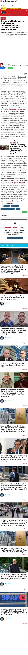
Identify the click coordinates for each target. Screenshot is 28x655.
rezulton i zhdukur (19, 182)
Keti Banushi (7, 337)
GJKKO (17, 78)
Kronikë (3, 18)
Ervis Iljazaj (7, 303)
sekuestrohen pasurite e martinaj (8, 209)
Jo (13, 238)
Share (2, 68)
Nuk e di (19, 238)
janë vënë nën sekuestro (15, 109)
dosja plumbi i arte (15, 206)
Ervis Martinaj (22, 77)
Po (9, 238)
